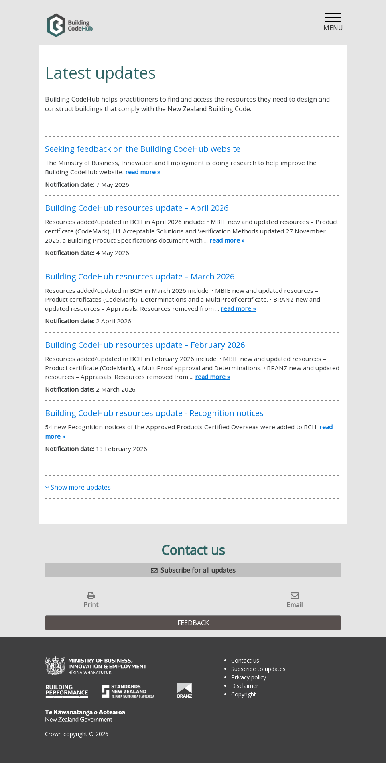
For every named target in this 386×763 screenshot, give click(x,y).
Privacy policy (248, 677)
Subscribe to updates (258, 669)
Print (90, 604)
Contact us (245, 660)
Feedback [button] (193, 622)
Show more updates (78, 487)
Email (294, 604)
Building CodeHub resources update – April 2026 (136, 207)
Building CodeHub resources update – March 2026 (139, 276)
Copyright (243, 694)
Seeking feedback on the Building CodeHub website (142, 148)
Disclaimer (244, 686)
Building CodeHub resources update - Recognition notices (154, 413)
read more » (142, 172)
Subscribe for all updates (198, 570)
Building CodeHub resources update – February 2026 (145, 344)
